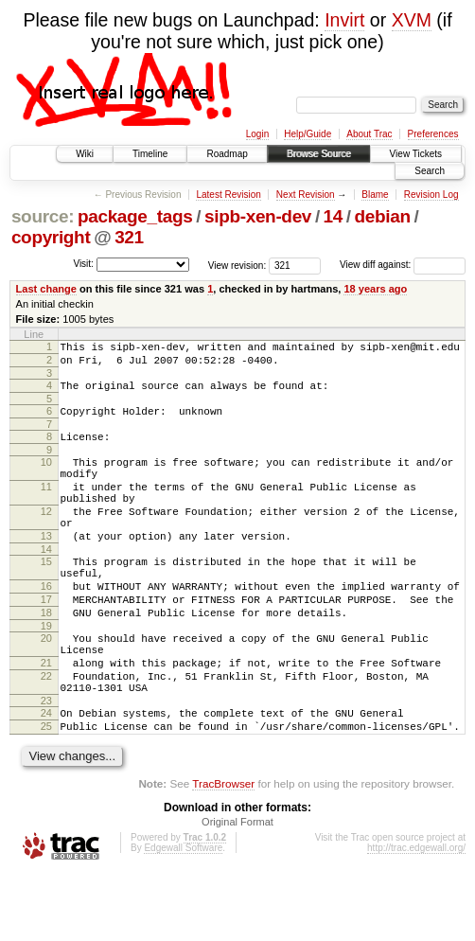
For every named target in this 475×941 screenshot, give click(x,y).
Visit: (83, 263)
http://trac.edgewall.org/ (416, 916)
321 (129, 237)
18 (46, 658)
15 (46, 595)
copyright (50, 237)
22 (46, 732)
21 (46, 716)
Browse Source (319, 154)
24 (46, 775)
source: (42, 216)
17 (46, 642)
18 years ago (375, 288)
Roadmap (226, 154)
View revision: (237, 264)
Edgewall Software (183, 916)
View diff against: (403, 264)
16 (46, 625)
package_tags (135, 216)
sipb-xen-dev (257, 216)
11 (46, 506)
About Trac (369, 134)
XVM (411, 19)
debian (383, 216)
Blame (374, 194)
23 (46, 763)
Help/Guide (307, 134)
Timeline (149, 154)
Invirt (344, 19)
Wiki (85, 154)
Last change (46, 288)
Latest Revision (228, 194)
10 (46, 476)
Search (429, 171)
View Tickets (416, 154)
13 (46, 567)
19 (46, 674)
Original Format (237, 890)
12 (46, 536)
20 (46, 686)
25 (46, 791)
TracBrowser (223, 851)
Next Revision (305, 194)
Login (257, 134)
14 (333, 216)
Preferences (433, 134)
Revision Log (431, 194)
